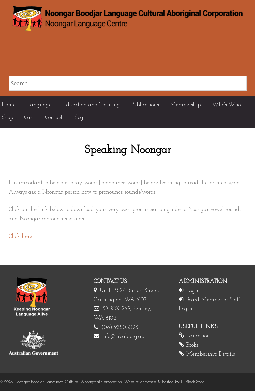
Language (39, 105)
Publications (145, 105)
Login (193, 290)
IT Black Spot (192, 382)
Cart (29, 117)
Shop (7, 117)
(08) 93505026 (119, 327)
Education (198, 336)
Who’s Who (226, 105)
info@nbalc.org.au (123, 336)
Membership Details (210, 354)
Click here (20, 236)
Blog (78, 117)
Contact (53, 117)
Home (9, 105)
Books (192, 345)
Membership (185, 105)
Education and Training (91, 105)
